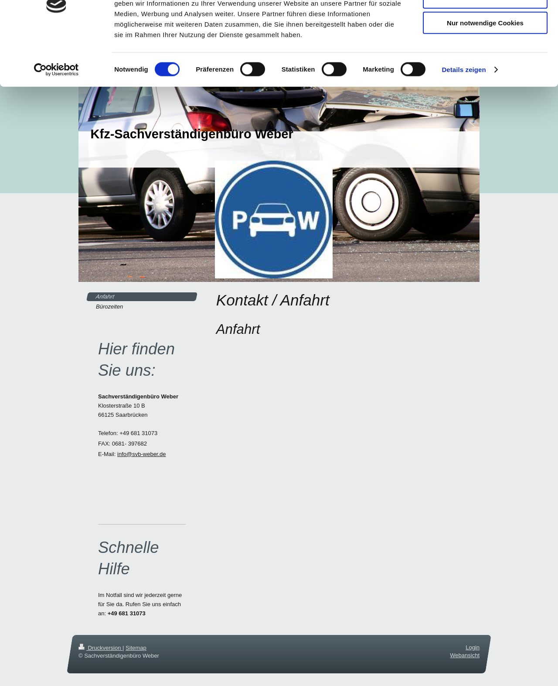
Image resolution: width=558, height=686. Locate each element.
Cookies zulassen (485, 21)
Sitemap (136, 648)
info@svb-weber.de (141, 454)
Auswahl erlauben (485, 47)
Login (473, 647)
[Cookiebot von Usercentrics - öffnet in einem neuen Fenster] (56, 119)
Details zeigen (464, 119)
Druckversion (100, 648)
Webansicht (465, 655)
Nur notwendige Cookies (485, 72)
